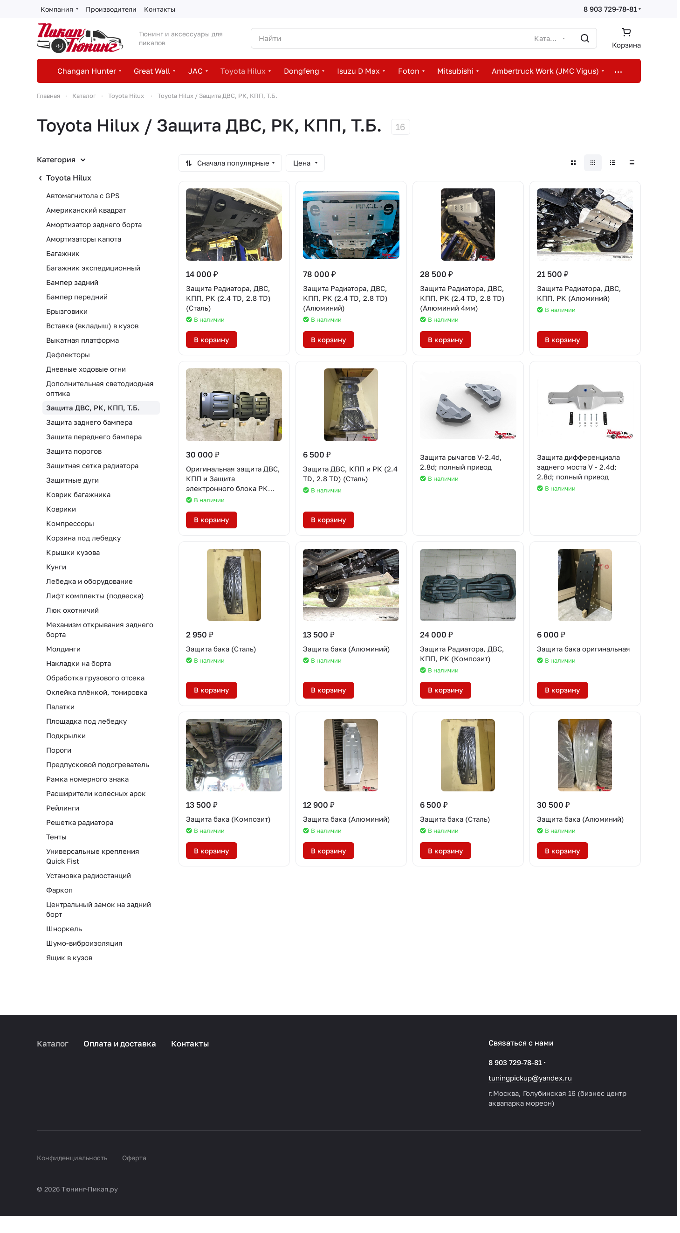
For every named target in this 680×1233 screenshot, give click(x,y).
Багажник (63, 253)
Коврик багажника (78, 494)
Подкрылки (66, 735)
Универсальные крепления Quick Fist (92, 856)
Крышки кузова (73, 552)
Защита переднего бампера (94, 436)
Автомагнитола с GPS (83, 195)
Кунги (56, 566)
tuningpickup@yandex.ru (530, 1078)
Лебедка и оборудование (89, 581)
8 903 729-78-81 (610, 9)
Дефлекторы (68, 354)
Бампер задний (72, 282)
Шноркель (64, 928)
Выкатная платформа (82, 340)
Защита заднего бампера (89, 422)
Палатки (60, 706)
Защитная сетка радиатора (92, 465)
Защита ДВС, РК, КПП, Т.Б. (93, 407)
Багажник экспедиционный (93, 267)
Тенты (56, 836)
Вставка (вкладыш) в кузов (92, 325)
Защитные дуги (72, 480)
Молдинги (63, 648)
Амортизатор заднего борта (94, 224)
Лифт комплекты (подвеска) (95, 595)
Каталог (53, 1043)
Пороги (58, 750)
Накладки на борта (78, 663)
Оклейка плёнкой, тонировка (96, 692)
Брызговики (67, 311)
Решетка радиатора (79, 822)
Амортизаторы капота (83, 239)
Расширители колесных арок (96, 793)
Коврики (61, 509)
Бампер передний (77, 296)
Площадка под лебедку (86, 721)
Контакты (190, 1043)
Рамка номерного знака (87, 779)
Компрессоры (70, 523)
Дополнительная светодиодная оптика (100, 388)
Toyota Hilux (68, 177)
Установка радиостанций (88, 875)
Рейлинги (62, 808)
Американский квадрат (86, 210)
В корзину (211, 339)
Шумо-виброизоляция (84, 943)
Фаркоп (59, 890)
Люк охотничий (72, 610)
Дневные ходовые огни (86, 369)
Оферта (134, 1158)
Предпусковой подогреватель (97, 764)
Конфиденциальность (72, 1158)
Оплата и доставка (119, 1043)
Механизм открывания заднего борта (99, 629)
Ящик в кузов (69, 957)
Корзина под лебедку (83, 537)
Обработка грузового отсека (95, 677)
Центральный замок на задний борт (98, 909)
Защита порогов (74, 451)
